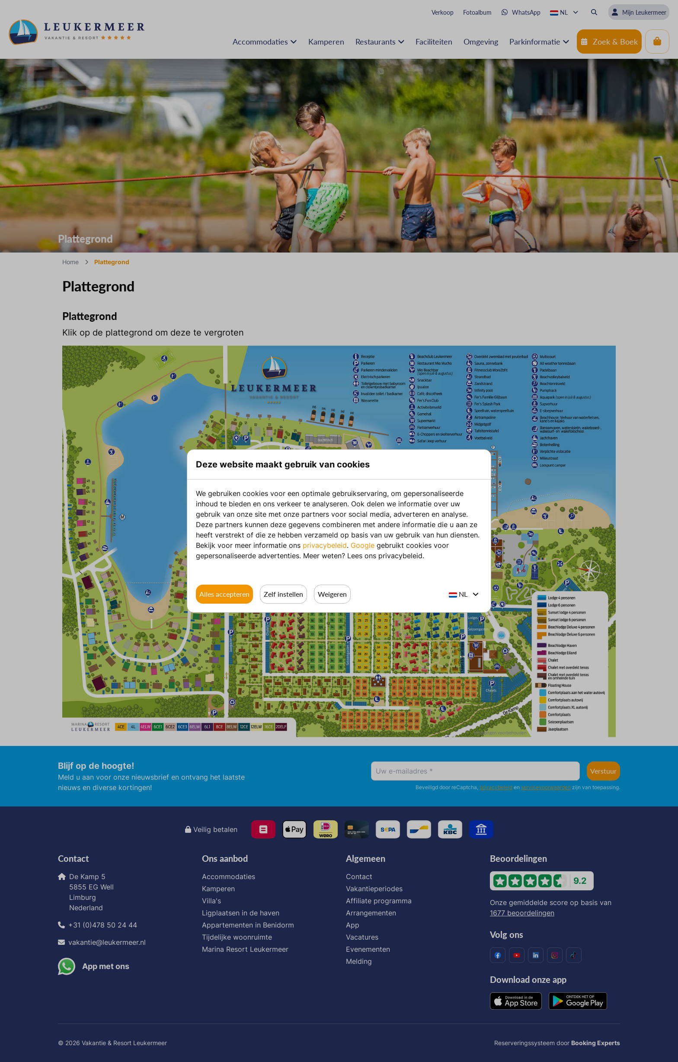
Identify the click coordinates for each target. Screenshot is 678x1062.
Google (362, 545)
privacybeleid (325, 545)
